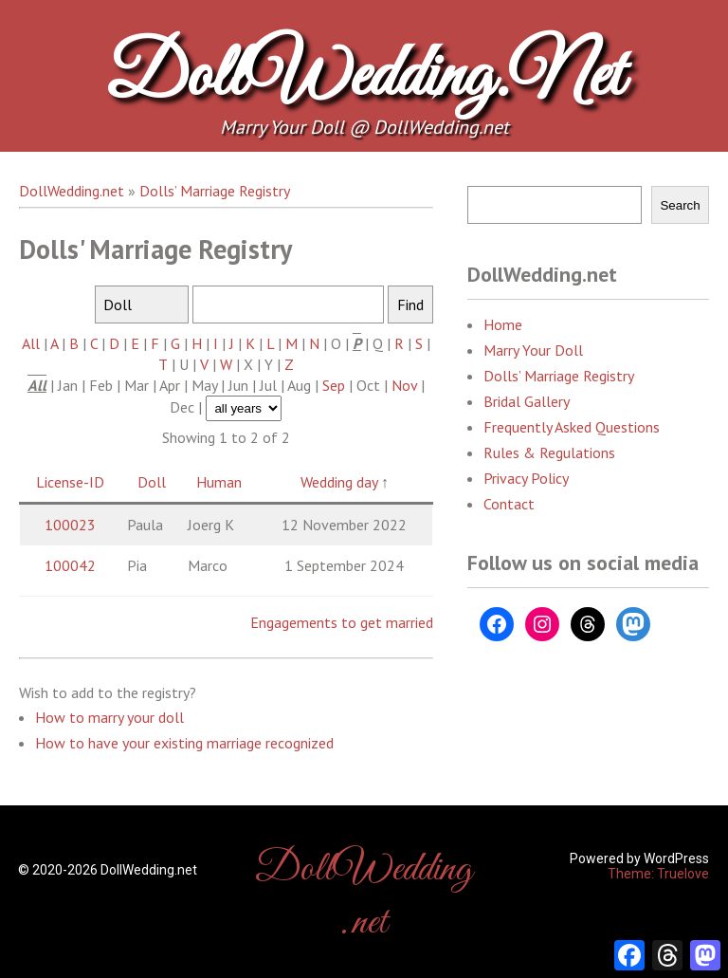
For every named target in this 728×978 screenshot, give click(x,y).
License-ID (70, 481)
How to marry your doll (109, 717)
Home (502, 324)
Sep (333, 385)
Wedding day (338, 481)
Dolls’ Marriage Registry (558, 375)
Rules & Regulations (549, 452)
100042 (70, 565)
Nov (404, 385)
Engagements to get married (341, 622)
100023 (70, 524)
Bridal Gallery (526, 401)
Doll (151, 481)
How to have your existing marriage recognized (184, 742)
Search (680, 205)
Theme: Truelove (658, 873)
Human (219, 481)
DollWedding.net (364, 77)
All (31, 343)
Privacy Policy (526, 478)
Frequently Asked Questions (571, 426)
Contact (509, 503)
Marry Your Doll (533, 350)
